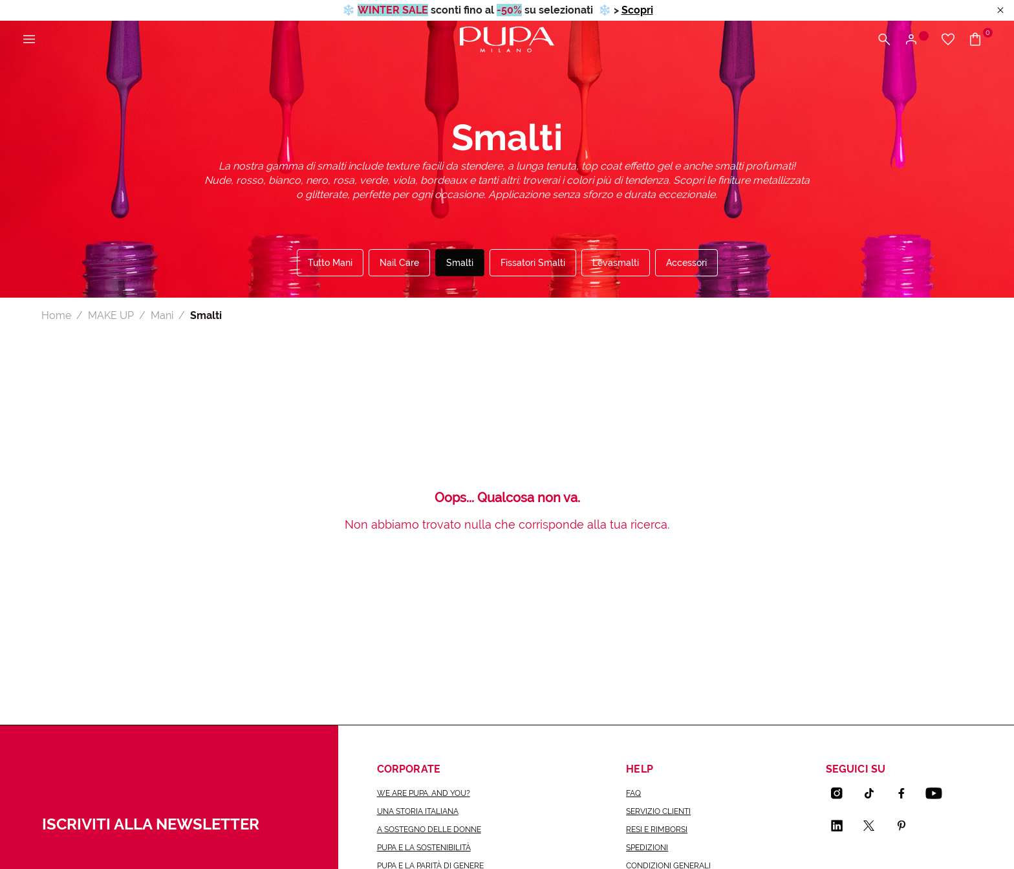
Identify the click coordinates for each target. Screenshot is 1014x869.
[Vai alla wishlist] (948, 39)
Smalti (459, 263)
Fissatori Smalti (533, 263)
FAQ (633, 793)
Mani (162, 315)
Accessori (686, 263)
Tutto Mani (330, 263)
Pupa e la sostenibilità (424, 847)
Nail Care (399, 263)
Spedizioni (647, 847)
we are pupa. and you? (423, 793)
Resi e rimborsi (656, 829)
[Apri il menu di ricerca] (884, 39)
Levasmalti (615, 263)
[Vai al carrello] (980, 39)
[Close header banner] (1000, 10)
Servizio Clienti (658, 811)
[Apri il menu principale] (29, 39)
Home (56, 315)
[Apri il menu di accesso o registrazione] (916, 39)
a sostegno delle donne (429, 829)
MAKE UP (111, 315)
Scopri (637, 10)
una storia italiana (417, 811)
